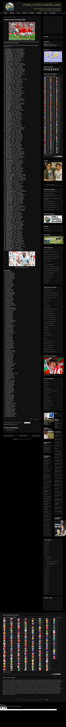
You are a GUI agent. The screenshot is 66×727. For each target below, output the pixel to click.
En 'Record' (46, 465)
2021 (46, 550)
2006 (46, 591)
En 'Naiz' (45, 473)
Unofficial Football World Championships (51, 270)
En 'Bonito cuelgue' (46, 509)
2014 (46, 578)
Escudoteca (46, 329)
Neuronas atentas (58, 460)
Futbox (45, 303)
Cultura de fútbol (58, 477)
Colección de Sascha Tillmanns (50, 321)
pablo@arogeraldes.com (51, 45)
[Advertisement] (53, 25)
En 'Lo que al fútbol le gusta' (47, 476)
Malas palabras (47, 406)
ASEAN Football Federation (49, 201)
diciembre (48, 556)
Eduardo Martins (58, 451)
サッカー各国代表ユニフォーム (50, 341)
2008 (46, 588)
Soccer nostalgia (47, 260)
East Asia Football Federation (49, 205)
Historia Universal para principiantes (51, 390)
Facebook (24, 12)
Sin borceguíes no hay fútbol (58, 500)
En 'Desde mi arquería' (46, 504)
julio (47, 560)
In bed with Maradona (57, 504)
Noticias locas (46, 384)
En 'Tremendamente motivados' (47, 460)
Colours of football (47, 291)
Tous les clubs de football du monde (51, 295)
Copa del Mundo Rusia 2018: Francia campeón (51, 564)
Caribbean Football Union (49, 193)
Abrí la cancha (47, 396)
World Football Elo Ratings (49, 272)
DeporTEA (46, 380)
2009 (46, 586)
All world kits (46, 299)
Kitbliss (45, 337)
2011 (46, 583)
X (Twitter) (32, 12)
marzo (47, 567)
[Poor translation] (5, 708)
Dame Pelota (57, 492)
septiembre (48, 558)
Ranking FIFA (46, 228)
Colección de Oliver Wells (49, 323)
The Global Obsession (48, 311)
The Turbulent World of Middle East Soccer (47, 448)
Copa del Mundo (11, 424)
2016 (46, 575)
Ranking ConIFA (47, 230)
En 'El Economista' (47, 496)
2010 (46, 585)
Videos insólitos (47, 451)
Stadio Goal (46, 280)
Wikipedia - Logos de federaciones (50, 351)
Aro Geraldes (52, 12)
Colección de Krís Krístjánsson (50, 319)
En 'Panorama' (47, 471)
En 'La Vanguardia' (47, 481)
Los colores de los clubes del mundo (51, 293)
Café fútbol (57, 489)
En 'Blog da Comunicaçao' (46, 512)
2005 (46, 593)
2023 (46, 546)
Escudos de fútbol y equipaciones (50, 297)
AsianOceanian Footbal (48, 276)
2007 (46, 590)
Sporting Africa (47, 445)
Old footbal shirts (47, 333)
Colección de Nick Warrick (49, 313)
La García (46, 386)
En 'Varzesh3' (46, 528)
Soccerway (46, 282)
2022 (46, 548)
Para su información (48, 400)
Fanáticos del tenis (58, 474)
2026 (46, 541)
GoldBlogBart (46, 398)
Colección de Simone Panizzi (49, 325)
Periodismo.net (47, 382)
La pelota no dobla (58, 511)
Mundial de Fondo (58, 454)
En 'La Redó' (46, 483)
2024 (46, 545)
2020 (46, 551)
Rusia (16, 424)
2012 (46, 581)
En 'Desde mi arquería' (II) (46, 501)
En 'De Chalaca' (47, 506)
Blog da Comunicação (48, 404)
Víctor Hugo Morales (48, 388)
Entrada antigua (36, 435)
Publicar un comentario (10, 430)
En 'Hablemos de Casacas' (47, 520)
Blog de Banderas (47, 392)
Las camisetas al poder (48, 347)
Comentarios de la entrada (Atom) (24, 439)
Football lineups (47, 278)
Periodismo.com (47, 408)
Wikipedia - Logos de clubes (49, 349)
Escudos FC (46, 331)
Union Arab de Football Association (50, 207)
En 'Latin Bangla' (47, 532)
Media (18, 12)
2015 (46, 576)
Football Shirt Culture (48, 343)
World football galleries (53, 44)
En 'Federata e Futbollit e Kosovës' (47, 491)
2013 (46, 580)
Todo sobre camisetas (48, 335)
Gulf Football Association (48, 209)
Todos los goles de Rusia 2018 (52, 561)
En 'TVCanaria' (47, 530)
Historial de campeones (57, 427)
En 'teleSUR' (46, 526)
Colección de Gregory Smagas (50, 315)
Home (5, 12)
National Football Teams (48, 274)
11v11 (45, 262)
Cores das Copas (47, 307)
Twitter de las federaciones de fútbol (51, 254)
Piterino (56, 448)
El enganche (57, 442)
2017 (46, 573)
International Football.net (48, 345)
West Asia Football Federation (49, 203)
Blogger (47, 699)
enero (47, 571)
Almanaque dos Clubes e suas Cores (51, 309)
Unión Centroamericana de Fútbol (50, 191)
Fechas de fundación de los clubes (58, 423)
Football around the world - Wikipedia (51, 266)
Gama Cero (57, 457)
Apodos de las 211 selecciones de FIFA (51, 256)
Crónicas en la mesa (48, 402)
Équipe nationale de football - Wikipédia (51, 268)
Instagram (39, 12)
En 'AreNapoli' (46, 522)
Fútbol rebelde (57, 467)
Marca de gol (46, 301)
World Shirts (46, 339)
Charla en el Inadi (47, 534)
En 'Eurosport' (46, 494)
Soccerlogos (46, 327)
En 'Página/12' (47, 463)
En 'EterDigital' (47, 524)
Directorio (12, 12)
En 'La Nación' (47, 485)
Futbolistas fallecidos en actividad (50, 258)
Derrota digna (57, 445)
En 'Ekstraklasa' (47, 498)
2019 (46, 553)
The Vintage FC (47, 305)
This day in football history (49, 264)
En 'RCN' (46, 467)
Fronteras (46, 394)
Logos (45, 12)
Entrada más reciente (9, 435)
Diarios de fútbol (58, 439)
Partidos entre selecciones (57, 481)
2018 (46, 555)
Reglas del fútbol (47, 249)
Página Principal (23, 435)
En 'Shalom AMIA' (47, 514)
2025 (46, 543)
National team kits (47, 289)
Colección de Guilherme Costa (50, 317)
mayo (47, 566)
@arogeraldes (50, 43)
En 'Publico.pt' (46, 469)
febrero (47, 569)
